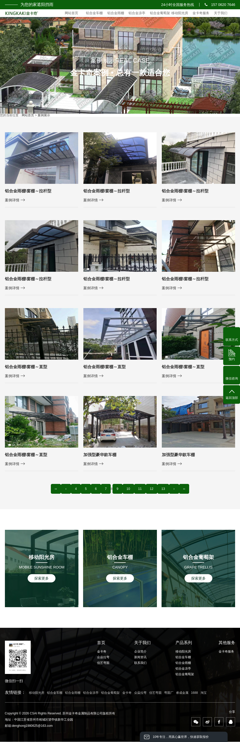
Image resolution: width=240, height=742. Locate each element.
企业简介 (140, 652)
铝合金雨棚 (115, 13)
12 (153, 489)
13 (165, 489)
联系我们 (140, 663)
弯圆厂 (168, 693)
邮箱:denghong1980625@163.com (29, 726)
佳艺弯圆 (103, 663)
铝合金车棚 (94, 13)
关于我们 (220, 13)
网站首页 (71, 13)
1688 (194, 693)
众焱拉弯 (103, 657)
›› (187, 489)
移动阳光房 (179, 13)
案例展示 (44, 115)
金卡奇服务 (201, 13)
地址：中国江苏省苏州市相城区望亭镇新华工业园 (39, 720)
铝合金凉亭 (137, 13)
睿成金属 (182, 693)
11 (141, 489)
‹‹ (53, 489)
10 (128, 489)
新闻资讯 (140, 657)
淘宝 (204, 693)
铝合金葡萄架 (160, 13)
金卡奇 (101, 652)
